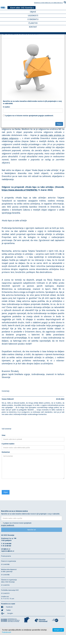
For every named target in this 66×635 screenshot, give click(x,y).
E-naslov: (6, 107)
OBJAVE (33, 12)
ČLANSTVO (33, 23)
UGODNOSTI (33, 16)
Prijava (59, 124)
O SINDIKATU (33, 19)
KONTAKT (33, 27)
